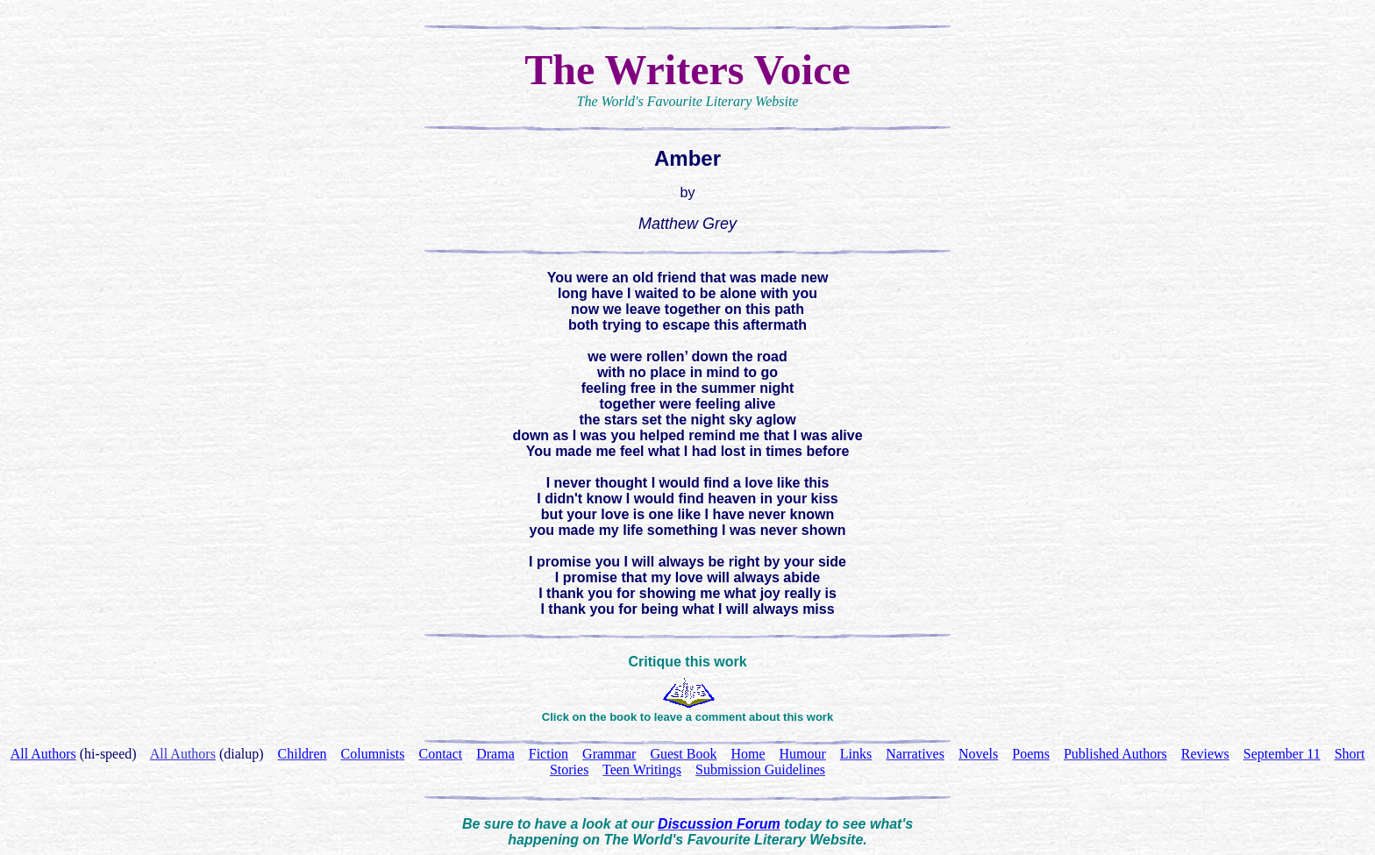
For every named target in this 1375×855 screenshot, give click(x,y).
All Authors (183, 753)
